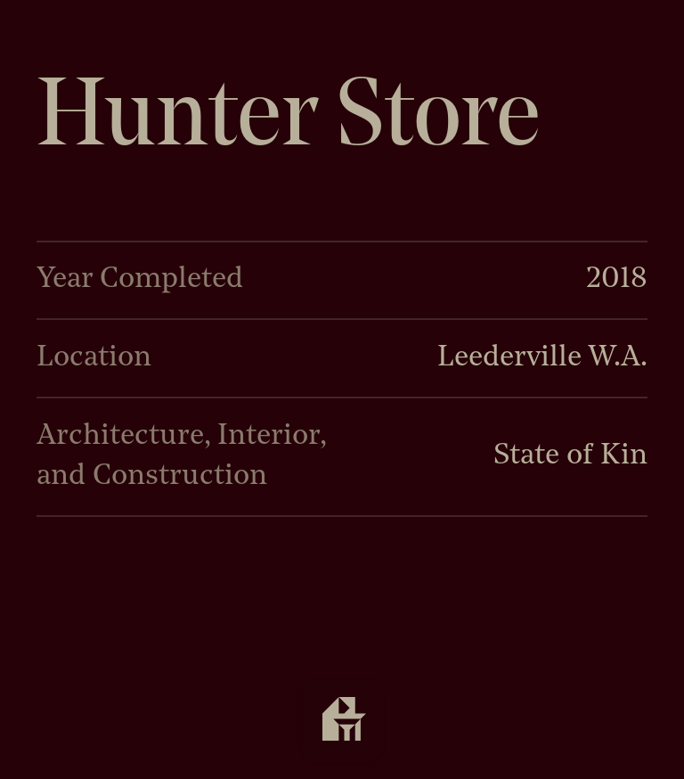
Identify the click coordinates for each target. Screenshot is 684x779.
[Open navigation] (342, 721)
